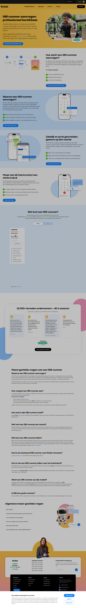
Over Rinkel (30, 581)
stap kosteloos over (18, 455)
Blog (29, 585)
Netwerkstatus (47, 583)
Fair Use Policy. (37, 445)
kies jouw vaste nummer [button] (54, 163)
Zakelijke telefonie (17, 579)
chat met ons (63, 590)
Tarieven (58, 6)
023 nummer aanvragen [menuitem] (37, 568)
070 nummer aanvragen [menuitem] (37, 566)
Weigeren (69, 599)
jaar (48, 223)
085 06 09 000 (63, 585)
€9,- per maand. (21, 36)
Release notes (47, 585)
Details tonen (69, 602)
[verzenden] (75, 570)
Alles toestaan (69, 595)
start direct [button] (17, 243)
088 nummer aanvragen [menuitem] (37, 564)
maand (38, 223)
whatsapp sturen (64, 587)
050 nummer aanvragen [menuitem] (37, 570)
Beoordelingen (31, 579)
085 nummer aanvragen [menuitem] (37, 562)
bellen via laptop (16, 253)
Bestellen (27, 399)
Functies (15, 585)
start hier (81, 6)
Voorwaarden (47, 581)
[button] (70, 2)
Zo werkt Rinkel (16, 581)
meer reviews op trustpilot (43, 349)
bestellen (22, 415)
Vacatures (30, 583)
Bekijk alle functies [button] (9, 200)
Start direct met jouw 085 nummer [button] (13, 43)
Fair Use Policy (19, 286)
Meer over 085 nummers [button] (11, 125)
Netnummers (16, 583)
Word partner (47, 579)
